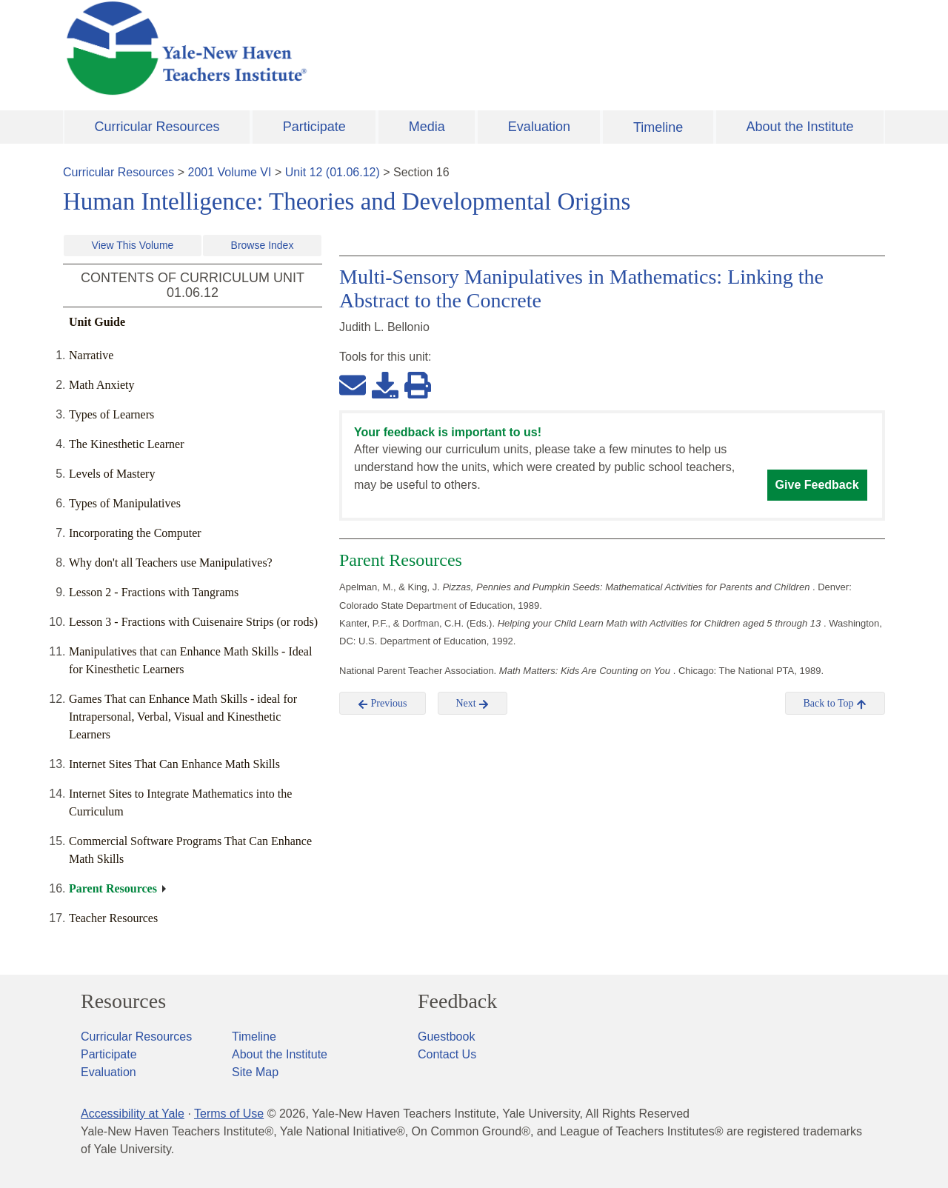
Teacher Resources (113, 918)
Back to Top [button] (835, 704)
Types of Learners (111, 414)
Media (427, 126)
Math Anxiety (101, 384)
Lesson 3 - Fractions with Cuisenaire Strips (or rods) (193, 621)
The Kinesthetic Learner (126, 444)
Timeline (658, 127)
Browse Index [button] (262, 245)
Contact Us (447, 1054)
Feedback (457, 1001)
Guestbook (446, 1036)
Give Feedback (817, 484)
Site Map (255, 1072)
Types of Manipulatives (125, 503)
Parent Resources (113, 888)
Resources (123, 1001)
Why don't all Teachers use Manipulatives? (171, 562)
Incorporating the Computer (135, 533)
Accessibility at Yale (132, 1113)
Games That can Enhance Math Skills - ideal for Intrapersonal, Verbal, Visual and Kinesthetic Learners (183, 717)
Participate (314, 126)
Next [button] (473, 704)
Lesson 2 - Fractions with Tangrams (153, 592)
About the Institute (799, 126)
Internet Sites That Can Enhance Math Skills (174, 764)
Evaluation (539, 126)
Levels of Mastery (112, 473)
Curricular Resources (157, 126)
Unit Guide (97, 322)
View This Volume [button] (133, 245)
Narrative (91, 355)
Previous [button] (382, 704)
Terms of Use (229, 1113)
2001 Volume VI (230, 172)
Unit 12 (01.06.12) (332, 172)
